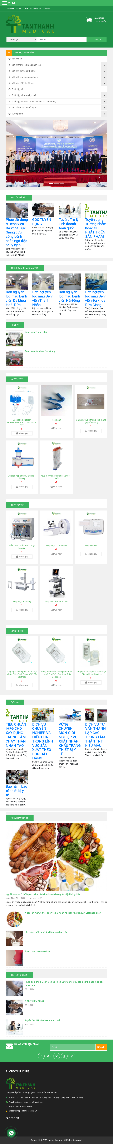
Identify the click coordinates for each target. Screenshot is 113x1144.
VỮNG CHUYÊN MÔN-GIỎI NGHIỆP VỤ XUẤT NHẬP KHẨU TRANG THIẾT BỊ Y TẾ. (70, 739)
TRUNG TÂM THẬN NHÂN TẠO (25, 268)
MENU (12, 3)
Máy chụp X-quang (22, 601)
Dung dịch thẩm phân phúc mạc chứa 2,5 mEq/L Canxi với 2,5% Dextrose (56, 674)
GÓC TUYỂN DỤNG (41, 222)
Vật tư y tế (15, 58)
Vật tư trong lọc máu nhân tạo (24, 65)
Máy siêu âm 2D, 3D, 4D (56, 601)
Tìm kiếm (96, 39)
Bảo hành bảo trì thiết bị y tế (16, 790)
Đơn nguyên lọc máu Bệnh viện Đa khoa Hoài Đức (16, 298)
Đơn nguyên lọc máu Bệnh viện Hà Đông (69, 296)
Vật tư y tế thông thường (21, 71)
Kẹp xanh (56, 420)
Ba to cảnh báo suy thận (37, 951)
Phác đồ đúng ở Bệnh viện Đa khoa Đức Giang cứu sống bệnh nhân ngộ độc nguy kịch (17, 232)
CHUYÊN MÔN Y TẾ (19, 818)
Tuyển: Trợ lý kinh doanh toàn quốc (69, 224)
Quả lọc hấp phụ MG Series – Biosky (22, 477)
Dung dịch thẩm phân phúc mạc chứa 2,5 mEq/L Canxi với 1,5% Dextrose (22, 674)
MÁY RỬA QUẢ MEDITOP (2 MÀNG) (22, 547)
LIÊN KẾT (15, 325)
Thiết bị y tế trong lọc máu (22, 95)
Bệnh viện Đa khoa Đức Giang (40, 351)
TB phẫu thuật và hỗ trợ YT (23, 107)
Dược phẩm (15, 113)
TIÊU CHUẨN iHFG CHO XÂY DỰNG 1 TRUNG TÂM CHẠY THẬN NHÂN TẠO (16, 735)
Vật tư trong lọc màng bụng (23, 77)
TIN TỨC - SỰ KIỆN (19, 975)
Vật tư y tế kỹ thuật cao (21, 83)
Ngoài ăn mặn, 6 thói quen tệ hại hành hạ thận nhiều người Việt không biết (43, 894)
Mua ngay (22, 433)
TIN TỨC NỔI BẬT (19, 197)
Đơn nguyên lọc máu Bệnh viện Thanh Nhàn (43, 298)
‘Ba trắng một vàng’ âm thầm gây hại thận (46, 932)
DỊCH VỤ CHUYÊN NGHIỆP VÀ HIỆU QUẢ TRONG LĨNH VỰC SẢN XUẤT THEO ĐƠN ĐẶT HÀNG (42, 741)
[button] (13, 153)
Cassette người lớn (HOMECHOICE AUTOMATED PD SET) (22, 422)
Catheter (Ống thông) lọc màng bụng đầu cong (91, 421)
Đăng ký (101, 1047)
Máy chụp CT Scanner (56, 545)
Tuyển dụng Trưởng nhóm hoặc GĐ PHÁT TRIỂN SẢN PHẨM (95, 228)
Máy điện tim (91, 545)
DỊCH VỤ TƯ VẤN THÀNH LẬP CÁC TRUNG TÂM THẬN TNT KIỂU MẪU (95, 735)
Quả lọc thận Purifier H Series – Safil (56, 477)
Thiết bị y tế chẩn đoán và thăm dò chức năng (32, 101)
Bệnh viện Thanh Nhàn (36, 332)
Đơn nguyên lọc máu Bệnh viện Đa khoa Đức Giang (96, 298)
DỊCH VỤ (15, 702)
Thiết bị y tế (15, 89)
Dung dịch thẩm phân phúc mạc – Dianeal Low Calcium (91, 673)
